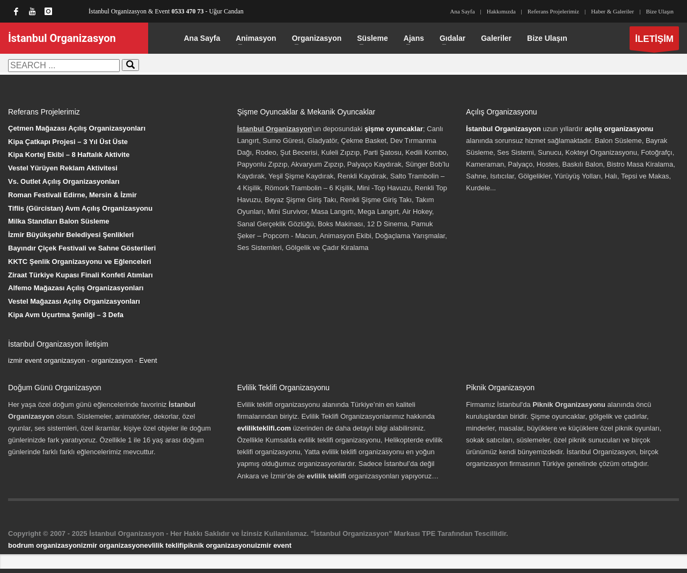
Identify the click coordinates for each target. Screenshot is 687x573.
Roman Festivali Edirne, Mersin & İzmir (72, 195)
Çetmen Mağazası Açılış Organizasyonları (76, 128)
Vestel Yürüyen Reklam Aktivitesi (63, 168)
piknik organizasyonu (219, 545)
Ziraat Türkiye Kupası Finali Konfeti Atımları (80, 275)
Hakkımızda (501, 11)
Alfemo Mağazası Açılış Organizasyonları (75, 288)
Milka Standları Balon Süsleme (58, 221)
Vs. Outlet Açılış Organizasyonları (64, 181)
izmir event (273, 545)
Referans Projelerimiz (553, 11)
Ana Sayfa (462, 11)
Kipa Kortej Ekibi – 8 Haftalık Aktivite (68, 155)
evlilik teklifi (164, 545)
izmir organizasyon (112, 545)
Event (148, 360)
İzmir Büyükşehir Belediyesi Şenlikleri (71, 235)
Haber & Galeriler (612, 11)
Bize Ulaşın (660, 11)
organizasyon (112, 360)
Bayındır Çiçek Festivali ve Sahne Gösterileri (82, 248)
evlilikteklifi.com (264, 428)
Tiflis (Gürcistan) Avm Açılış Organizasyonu (80, 208)
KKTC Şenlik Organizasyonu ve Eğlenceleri (79, 261)
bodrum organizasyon (44, 545)
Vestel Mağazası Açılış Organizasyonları (74, 301)
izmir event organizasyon (46, 360)
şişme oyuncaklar (393, 129)
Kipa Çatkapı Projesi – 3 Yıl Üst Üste (68, 142)
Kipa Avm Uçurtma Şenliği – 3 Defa (65, 315)
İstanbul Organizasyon (503, 129)
